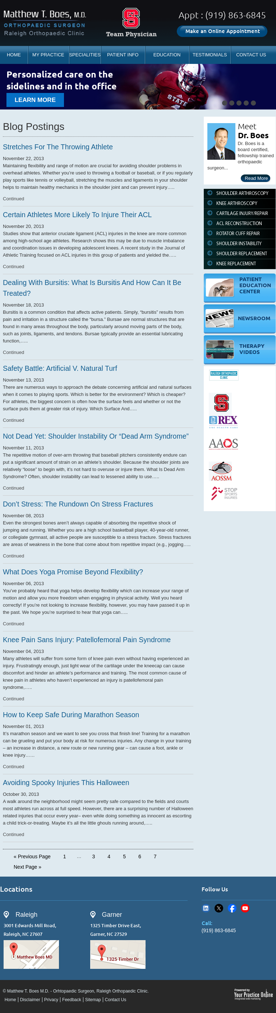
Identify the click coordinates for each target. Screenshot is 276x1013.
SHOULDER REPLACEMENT (241, 254)
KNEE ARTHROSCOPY (236, 203)
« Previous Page (32, 856)
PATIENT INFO (122, 54)
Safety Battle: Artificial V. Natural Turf (60, 368)
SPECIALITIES (84, 54)
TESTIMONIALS (210, 54)
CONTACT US (251, 54)
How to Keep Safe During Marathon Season (71, 715)
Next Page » (27, 867)
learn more (35, 100)
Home (10, 999)
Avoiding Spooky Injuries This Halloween (66, 782)
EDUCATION (167, 54)
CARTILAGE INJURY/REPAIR (242, 213)
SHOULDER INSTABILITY (239, 244)
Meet (247, 126)
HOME (14, 54)
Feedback (71, 999)
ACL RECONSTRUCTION (239, 223)
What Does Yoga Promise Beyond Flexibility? (73, 572)
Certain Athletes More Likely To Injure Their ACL (77, 215)
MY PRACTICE (48, 54)
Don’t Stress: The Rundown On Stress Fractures (78, 504)
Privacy (51, 999)
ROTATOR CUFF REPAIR (238, 234)
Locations (16, 889)
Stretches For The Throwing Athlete (58, 147)
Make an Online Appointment (222, 31)
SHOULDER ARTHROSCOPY (242, 193)
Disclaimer (30, 999)
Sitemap (93, 999)
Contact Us (115, 999)
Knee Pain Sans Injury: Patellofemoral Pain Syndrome (87, 640)
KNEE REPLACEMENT (236, 264)
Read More (256, 178)
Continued (13, 198)
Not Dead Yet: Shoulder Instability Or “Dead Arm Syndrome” (96, 436)
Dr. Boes (253, 135)
